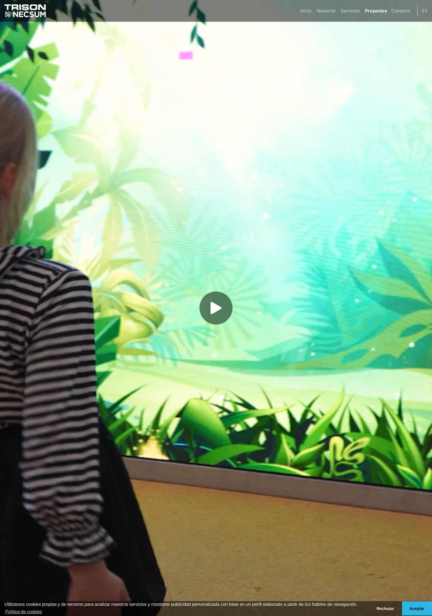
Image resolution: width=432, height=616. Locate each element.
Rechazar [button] (385, 608)
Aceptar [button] (417, 608)
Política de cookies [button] (23, 611)
